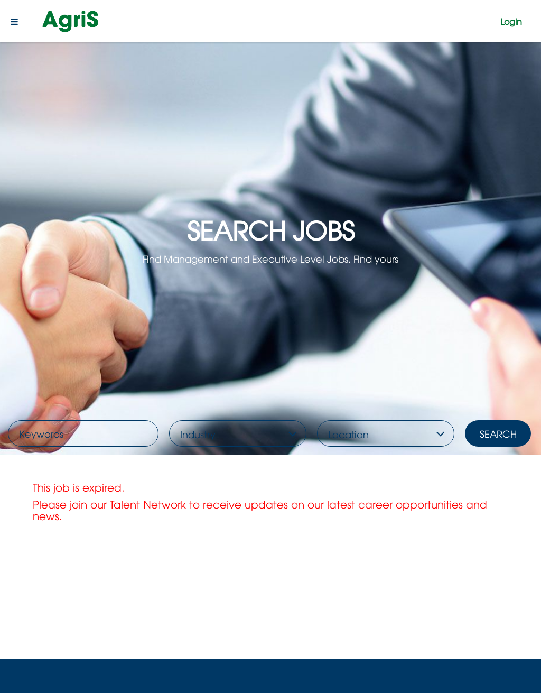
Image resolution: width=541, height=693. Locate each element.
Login (511, 21)
